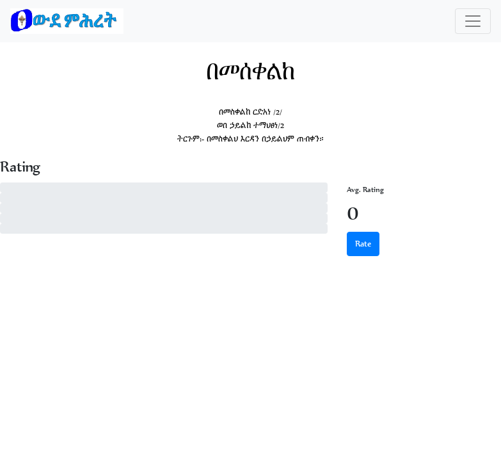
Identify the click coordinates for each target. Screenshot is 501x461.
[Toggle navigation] (473, 21)
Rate (363, 244)
